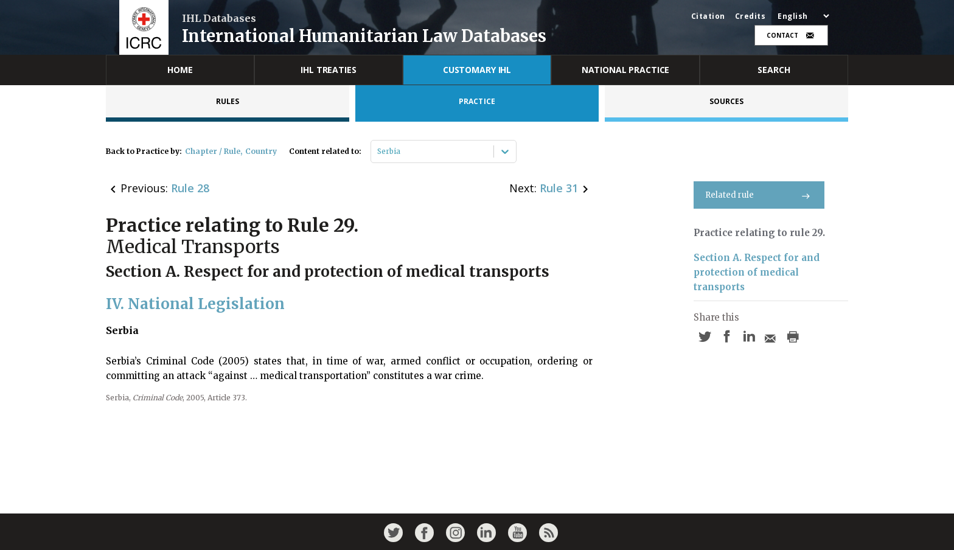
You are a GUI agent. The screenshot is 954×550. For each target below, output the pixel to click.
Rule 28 (190, 188)
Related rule (759, 195)
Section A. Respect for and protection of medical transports (757, 272)
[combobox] (378, 151)
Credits (750, 16)
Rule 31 (559, 188)
